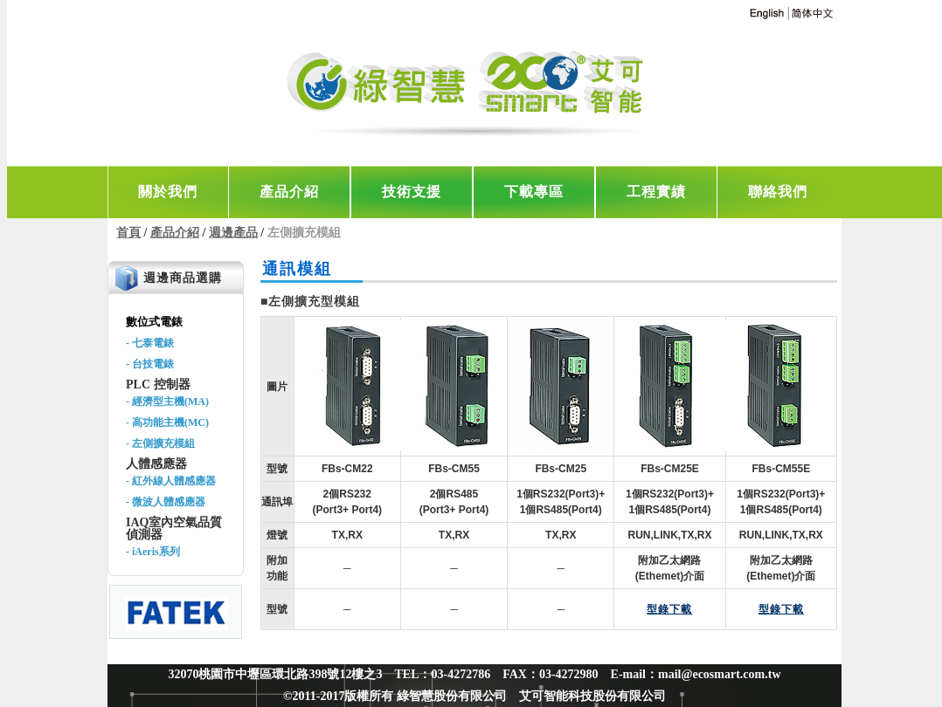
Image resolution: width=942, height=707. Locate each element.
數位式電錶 (154, 321)
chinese (811, 13)
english (766, 13)
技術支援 (411, 191)
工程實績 (656, 191)
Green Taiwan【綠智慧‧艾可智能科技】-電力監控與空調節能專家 (470, 87)
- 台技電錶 (150, 364)
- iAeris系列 (153, 552)
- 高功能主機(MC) (167, 422)
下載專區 (534, 191)
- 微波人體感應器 (165, 502)
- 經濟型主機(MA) (167, 401)
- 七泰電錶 (150, 343)
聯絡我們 (777, 191)
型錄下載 (669, 609)
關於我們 (167, 191)
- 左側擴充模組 (160, 443)
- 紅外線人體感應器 (171, 481)
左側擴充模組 (304, 232)
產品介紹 (289, 191)
